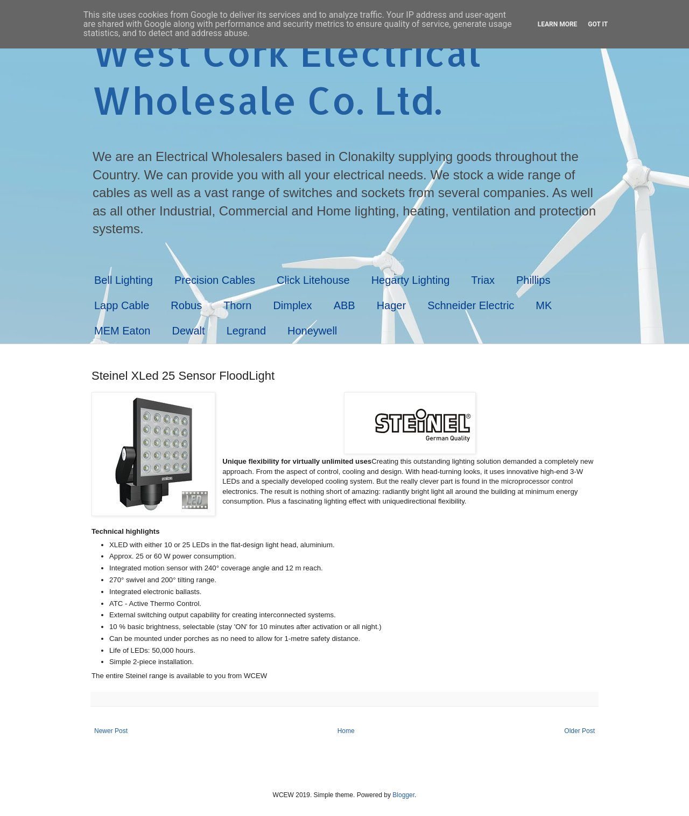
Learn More (558, 24)
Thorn (237, 305)
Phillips (533, 280)
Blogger (403, 795)
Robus (186, 305)
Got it (598, 24)
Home (346, 731)
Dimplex (292, 305)
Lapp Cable (121, 305)
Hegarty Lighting (410, 280)
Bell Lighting (123, 280)
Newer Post (111, 731)
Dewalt (188, 331)
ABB (344, 305)
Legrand (246, 331)
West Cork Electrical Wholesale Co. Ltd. (286, 76)
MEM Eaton (122, 331)
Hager (391, 305)
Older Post (579, 731)
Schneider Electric (470, 305)
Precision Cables (214, 280)
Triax (483, 280)
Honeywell (312, 331)
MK (544, 305)
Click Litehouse (313, 280)
